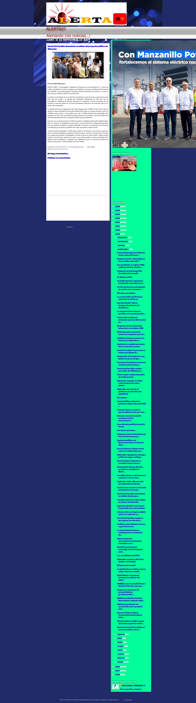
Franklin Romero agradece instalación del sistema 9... (130, 281)
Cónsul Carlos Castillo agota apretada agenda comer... (130, 622)
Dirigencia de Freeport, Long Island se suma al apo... (131, 357)
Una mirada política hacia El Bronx (131, 425)
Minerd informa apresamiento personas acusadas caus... (129, 541)
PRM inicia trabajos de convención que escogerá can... (130, 606)
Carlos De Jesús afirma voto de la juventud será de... (130, 482)
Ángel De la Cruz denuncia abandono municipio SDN (130, 326)
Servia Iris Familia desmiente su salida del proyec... (131, 494)
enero (120, 661)
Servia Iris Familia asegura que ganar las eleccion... (130, 519)
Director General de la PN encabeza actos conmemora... (129, 418)
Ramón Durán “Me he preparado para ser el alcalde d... (128, 305)
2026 (117, 206)
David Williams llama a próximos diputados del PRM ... (131, 403)
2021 (117, 226)
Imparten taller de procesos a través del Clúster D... (131, 351)
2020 (117, 230)
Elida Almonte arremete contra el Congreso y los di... (131, 333)
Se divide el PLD (124, 277)
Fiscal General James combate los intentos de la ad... (131, 488)
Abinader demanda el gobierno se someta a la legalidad (129, 391)
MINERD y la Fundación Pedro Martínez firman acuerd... (131, 584)
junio (120, 642)
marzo (121, 653)
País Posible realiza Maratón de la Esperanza (131, 375)
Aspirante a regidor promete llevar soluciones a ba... (131, 345)
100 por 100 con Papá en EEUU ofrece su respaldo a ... (131, 513)
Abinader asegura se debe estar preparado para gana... (129, 383)
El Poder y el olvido (126, 293)
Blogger (134, 699)
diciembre (123, 237)
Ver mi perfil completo (131, 689)
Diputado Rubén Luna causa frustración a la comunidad (131, 506)
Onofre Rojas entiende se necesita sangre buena (129, 461)
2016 (117, 674)
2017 (117, 670)
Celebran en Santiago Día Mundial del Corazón (129, 272)
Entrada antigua (103, 222)
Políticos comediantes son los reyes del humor (131, 525)
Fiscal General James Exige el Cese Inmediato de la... (131, 628)
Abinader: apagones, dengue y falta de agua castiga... (131, 455)
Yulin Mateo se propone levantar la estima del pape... (128, 577)
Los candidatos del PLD (128, 555)
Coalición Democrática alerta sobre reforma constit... (131, 570)
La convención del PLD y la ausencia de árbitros (129, 297)
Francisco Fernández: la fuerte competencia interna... (131, 363)
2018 (117, 666)
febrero (121, 657)
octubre (121, 245)
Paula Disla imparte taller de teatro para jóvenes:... (131, 253)
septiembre (123, 249)
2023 (117, 218)
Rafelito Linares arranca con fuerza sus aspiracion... (130, 339)
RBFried (121, 699)
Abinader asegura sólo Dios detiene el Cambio (130, 560)
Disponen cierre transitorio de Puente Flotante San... (131, 435)
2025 (117, 210)
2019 (117, 234)
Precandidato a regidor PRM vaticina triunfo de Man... (130, 265)
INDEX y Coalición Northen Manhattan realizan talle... (131, 599)
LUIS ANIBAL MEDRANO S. (133, 685)
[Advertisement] (78, 208)
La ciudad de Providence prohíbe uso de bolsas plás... (131, 312)
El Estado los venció (126, 565)
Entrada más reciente (53, 222)
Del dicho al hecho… (126, 430)
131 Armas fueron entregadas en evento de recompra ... (131, 288)
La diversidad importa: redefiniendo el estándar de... (130, 532)
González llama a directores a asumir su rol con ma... (131, 476)
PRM (57, 149)
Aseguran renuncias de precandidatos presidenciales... (128, 592)
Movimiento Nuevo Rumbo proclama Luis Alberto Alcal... (130, 469)
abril (120, 650)
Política (54, 149)
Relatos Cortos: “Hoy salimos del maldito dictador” (131, 259)
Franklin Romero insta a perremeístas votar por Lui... (131, 410)
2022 (117, 222)
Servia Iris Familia (63, 149)
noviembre (123, 241)
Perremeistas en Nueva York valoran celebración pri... (130, 449)
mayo (121, 646)
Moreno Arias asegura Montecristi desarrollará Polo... (129, 615)
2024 (117, 214)
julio (120, 638)
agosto (121, 634)
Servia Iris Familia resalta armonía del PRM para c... (130, 369)
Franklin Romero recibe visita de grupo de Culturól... (131, 500)
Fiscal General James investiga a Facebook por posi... (130, 549)
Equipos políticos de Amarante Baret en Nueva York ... (130, 442)
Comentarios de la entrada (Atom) (81, 227)
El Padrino (122, 397)
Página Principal (79, 222)
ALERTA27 (56, 29)
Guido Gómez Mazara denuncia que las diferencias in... (131, 319)
